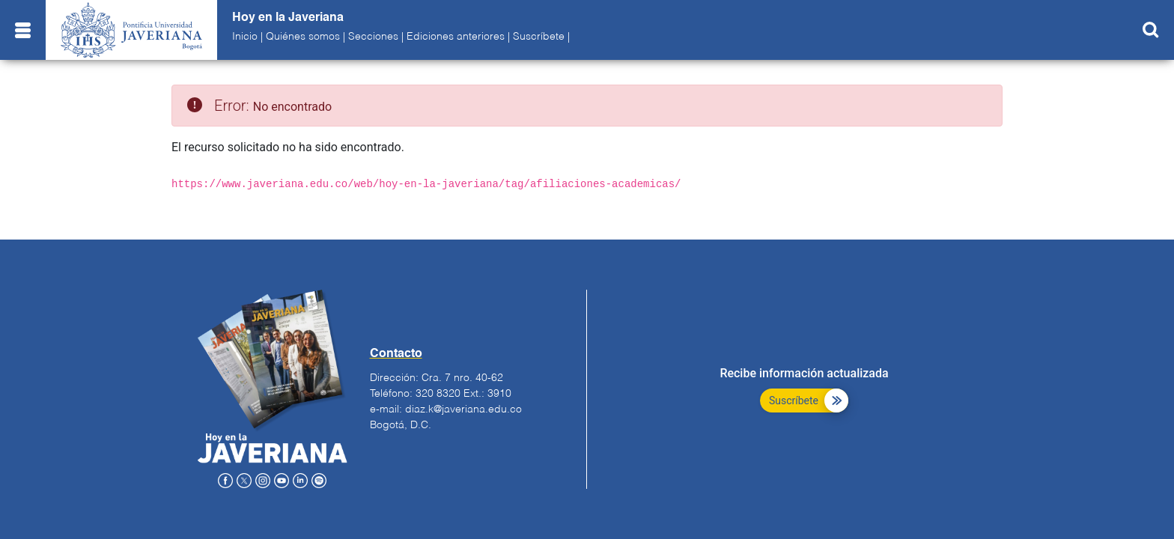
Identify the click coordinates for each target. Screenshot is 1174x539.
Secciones (373, 36)
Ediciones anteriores (456, 36)
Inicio (245, 36)
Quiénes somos (303, 36)
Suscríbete (539, 36)
